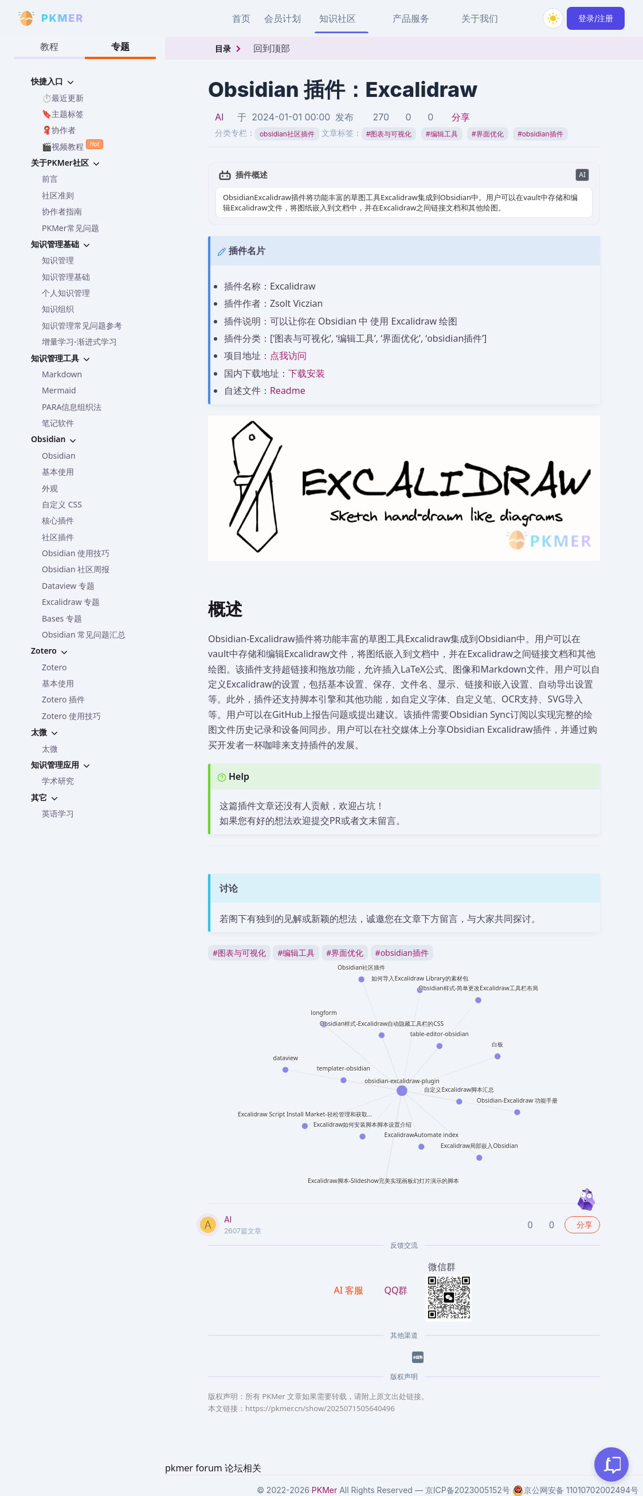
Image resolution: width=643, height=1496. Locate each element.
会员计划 (282, 18)
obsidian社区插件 (287, 134)
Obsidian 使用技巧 (75, 553)
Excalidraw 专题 (71, 601)
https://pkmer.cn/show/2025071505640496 (320, 1408)
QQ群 (395, 1290)
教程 (49, 46)
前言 (50, 178)
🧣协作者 (59, 129)
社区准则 (58, 195)
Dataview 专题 (68, 585)
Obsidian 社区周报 (75, 569)
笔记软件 (58, 422)
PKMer (324, 1490)
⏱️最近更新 (63, 97)
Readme (287, 390)
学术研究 (58, 780)
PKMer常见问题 (70, 227)
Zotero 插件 (63, 699)
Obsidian (59, 455)
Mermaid (59, 390)
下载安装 (306, 373)
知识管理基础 (66, 276)
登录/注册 (595, 18)
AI (219, 117)
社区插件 (58, 537)
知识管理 (58, 260)
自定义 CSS (62, 504)
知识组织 (58, 308)
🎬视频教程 (72, 145)
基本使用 (58, 471)
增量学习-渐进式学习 (79, 341)
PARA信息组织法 (71, 406)
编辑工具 (442, 134)
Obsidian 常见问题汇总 (84, 634)
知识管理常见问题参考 (82, 325)
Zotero (54, 667)
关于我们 (479, 18)
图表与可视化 (389, 134)
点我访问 (288, 355)
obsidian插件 (540, 134)
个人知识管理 (66, 292)
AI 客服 (350, 1290)
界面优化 (488, 134)
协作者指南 (62, 211)
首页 (241, 18)
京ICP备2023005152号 (467, 1490)
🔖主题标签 (63, 113)
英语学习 (58, 813)
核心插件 (58, 520)
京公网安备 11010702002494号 (575, 1490)
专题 (120, 46)
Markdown (62, 374)
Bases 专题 (62, 618)
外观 (50, 488)
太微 (50, 748)
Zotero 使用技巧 (71, 715)
